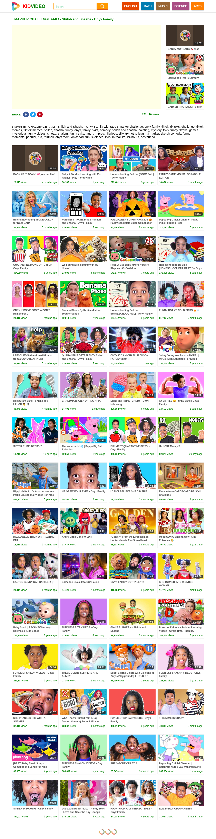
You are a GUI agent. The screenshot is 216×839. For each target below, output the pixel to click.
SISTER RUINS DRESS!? (27, 446)
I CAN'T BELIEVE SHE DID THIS (128, 491)
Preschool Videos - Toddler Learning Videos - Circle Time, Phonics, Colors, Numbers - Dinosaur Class (180, 631)
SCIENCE (180, 6)
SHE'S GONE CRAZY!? (123, 763)
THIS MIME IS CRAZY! (172, 718)
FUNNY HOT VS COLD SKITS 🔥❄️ (179, 310)
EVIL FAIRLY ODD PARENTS (175, 808)
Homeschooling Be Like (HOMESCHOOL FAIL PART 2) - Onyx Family (180, 268)
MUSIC (163, 6)
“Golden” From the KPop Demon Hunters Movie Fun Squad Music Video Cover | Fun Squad (129, 540)
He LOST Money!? (169, 446)
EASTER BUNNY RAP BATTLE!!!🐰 (33, 582)
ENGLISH (130, 6)
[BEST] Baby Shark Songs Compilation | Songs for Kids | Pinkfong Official (30, 767)
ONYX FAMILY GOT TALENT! (127, 582)
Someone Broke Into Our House (80, 582)
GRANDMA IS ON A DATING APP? (81, 400)
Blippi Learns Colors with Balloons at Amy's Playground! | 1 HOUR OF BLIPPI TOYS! (132, 676)
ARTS (198, 6)
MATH (147, 6)
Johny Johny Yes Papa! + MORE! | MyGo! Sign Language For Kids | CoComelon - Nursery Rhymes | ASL (180, 359)
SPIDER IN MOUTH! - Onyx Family (33, 808)
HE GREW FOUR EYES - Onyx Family (83, 491)
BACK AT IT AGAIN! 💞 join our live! (34, 174)
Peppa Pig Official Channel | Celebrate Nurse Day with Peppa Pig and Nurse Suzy (180, 767)
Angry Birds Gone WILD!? (77, 536)
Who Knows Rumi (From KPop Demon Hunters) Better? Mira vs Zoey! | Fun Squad (80, 721)
